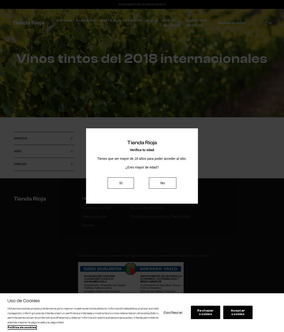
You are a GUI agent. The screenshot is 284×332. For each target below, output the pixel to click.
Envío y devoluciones (143, 208)
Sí (120, 183)
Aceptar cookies (238, 312)
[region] (142, 312)
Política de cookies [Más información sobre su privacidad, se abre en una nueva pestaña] (22, 327)
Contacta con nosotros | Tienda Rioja (154, 216)
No (162, 183)
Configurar (173, 312)
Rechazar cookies (205, 312)
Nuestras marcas (95, 208)
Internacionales (93, 216)
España (87, 225)
